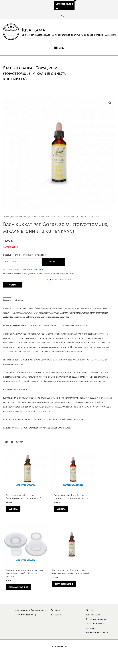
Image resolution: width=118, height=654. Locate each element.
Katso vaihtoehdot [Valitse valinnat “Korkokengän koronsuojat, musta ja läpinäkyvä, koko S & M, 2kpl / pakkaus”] (94, 513)
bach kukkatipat (36, 283)
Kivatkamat (38, 32)
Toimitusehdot (93, 615)
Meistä (89, 611)
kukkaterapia (57, 283)
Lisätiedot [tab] (19, 310)
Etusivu (6, 226)
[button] (62, 15)
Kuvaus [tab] (7, 310)
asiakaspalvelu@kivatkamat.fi (30, 611)
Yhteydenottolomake (97, 633)
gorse (47, 283)
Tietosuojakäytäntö (96, 620)
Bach (26, 283)
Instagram (56, 615)
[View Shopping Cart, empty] (64, 9)
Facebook (55, 611)
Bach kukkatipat (18, 279)
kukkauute (69, 283)
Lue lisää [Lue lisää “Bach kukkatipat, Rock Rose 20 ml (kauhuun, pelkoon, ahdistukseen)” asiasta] (54, 512)
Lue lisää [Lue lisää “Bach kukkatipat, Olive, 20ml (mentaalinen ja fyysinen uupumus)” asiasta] (16, 512)
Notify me (54, 271)
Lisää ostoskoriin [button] (18, 585)
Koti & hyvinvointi (19, 226)
